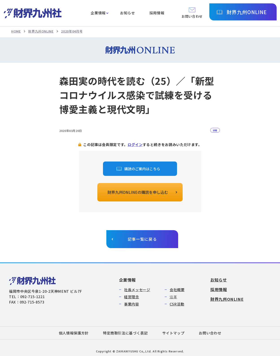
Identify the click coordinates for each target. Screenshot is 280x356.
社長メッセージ (137, 289)
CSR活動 (177, 304)
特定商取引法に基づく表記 (125, 333)
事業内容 (131, 304)
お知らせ (127, 12)
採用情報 (156, 12)
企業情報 (98, 12)
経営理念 (131, 296)
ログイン (135, 144)
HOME (16, 31)
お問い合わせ (210, 333)
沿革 (173, 296)
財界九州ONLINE (247, 11)
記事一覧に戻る (142, 239)
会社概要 (177, 289)
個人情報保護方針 (74, 333)
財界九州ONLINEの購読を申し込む (137, 192)
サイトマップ (173, 333)
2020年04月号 (72, 31)
